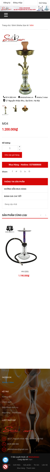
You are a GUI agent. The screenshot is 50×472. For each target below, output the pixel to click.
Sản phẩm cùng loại (14, 215)
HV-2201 (25, 271)
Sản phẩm (27, 465)
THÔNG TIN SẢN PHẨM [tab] (14, 182)
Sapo (30, 459)
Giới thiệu (16, 465)
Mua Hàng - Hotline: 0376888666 (25, 165)
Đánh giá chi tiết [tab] (12, 196)
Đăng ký (6, 3)
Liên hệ (44, 465)
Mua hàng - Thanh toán (26, 468)
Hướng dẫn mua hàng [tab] (15, 189)
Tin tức (36, 465)
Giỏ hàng (43, 3)
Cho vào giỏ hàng (12, 155)
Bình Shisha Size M (20, 25)
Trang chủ (6, 25)
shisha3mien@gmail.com (17, 449)
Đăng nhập (17, 3)
